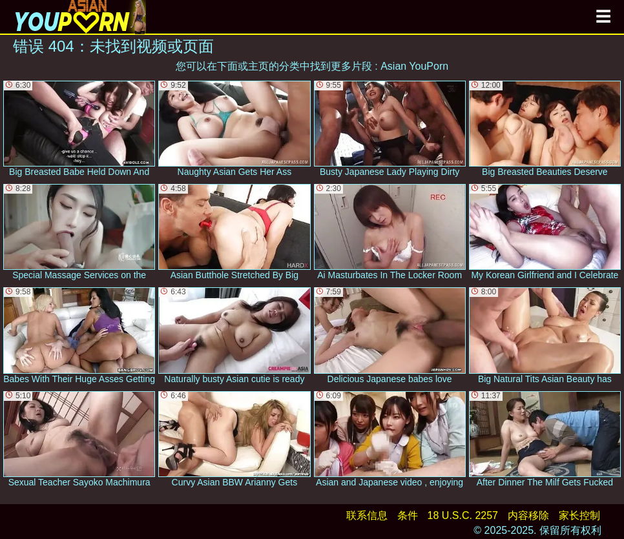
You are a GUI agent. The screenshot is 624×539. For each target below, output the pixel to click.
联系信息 (367, 515)
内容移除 (528, 515)
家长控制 (579, 515)
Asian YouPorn (414, 66)
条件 (407, 515)
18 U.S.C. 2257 (463, 515)
